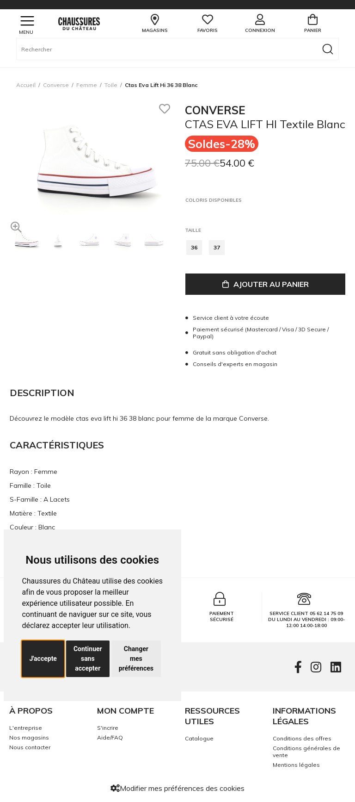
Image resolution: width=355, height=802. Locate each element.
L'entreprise (25, 727)
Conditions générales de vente (306, 751)
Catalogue (199, 738)
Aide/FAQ (110, 737)
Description (42, 392)
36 (194, 247)
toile (110, 84)
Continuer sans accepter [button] (87, 658)
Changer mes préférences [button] (136, 658)
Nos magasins (29, 737)
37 (217, 247)
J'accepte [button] (43, 658)
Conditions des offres (302, 738)
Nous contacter (29, 747)
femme (86, 84)
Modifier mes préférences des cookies (177, 788)
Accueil (26, 84)
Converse (56, 84)
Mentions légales (296, 764)
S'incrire (107, 727)
